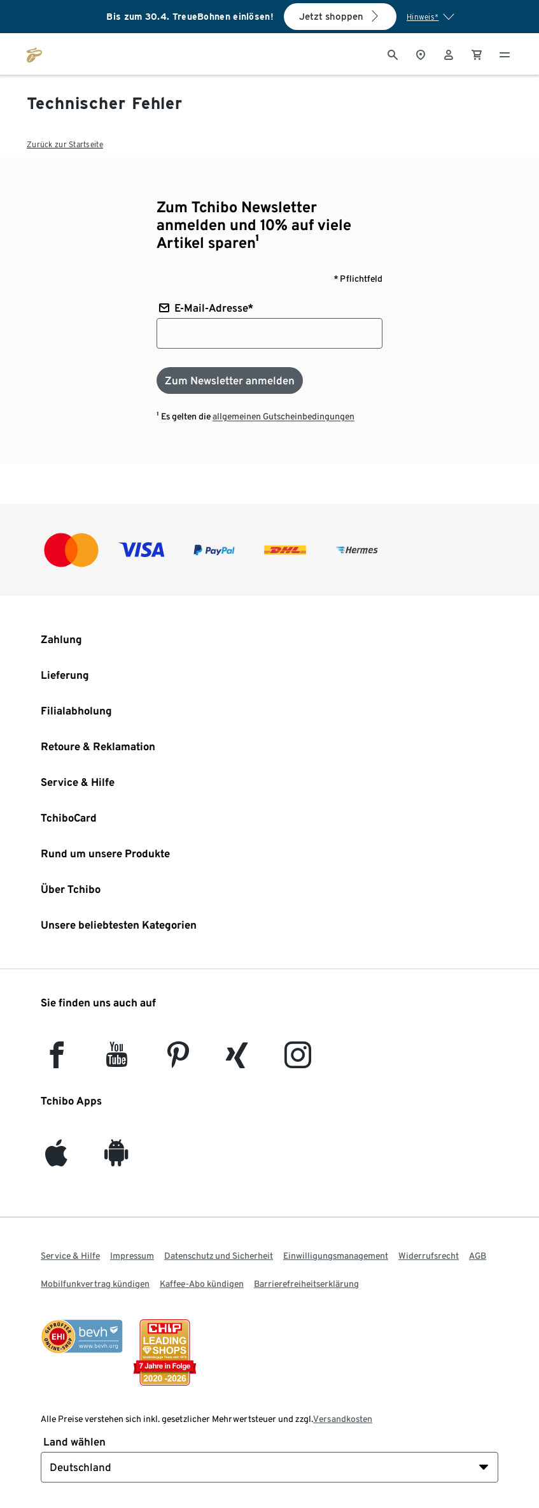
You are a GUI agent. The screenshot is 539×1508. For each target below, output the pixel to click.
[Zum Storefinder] (421, 53)
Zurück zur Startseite (65, 144)
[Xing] (237, 1060)
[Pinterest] (177, 1060)
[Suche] (393, 53)
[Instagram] (298, 1060)
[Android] (116, 1159)
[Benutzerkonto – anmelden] (449, 53)
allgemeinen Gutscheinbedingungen (283, 416)
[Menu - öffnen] (505, 53)
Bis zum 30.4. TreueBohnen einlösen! (190, 16)
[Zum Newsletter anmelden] (230, 380)
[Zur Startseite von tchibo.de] (34, 53)
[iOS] (56, 1159)
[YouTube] (117, 1060)
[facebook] (57, 1060)
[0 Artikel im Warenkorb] (477, 53)
